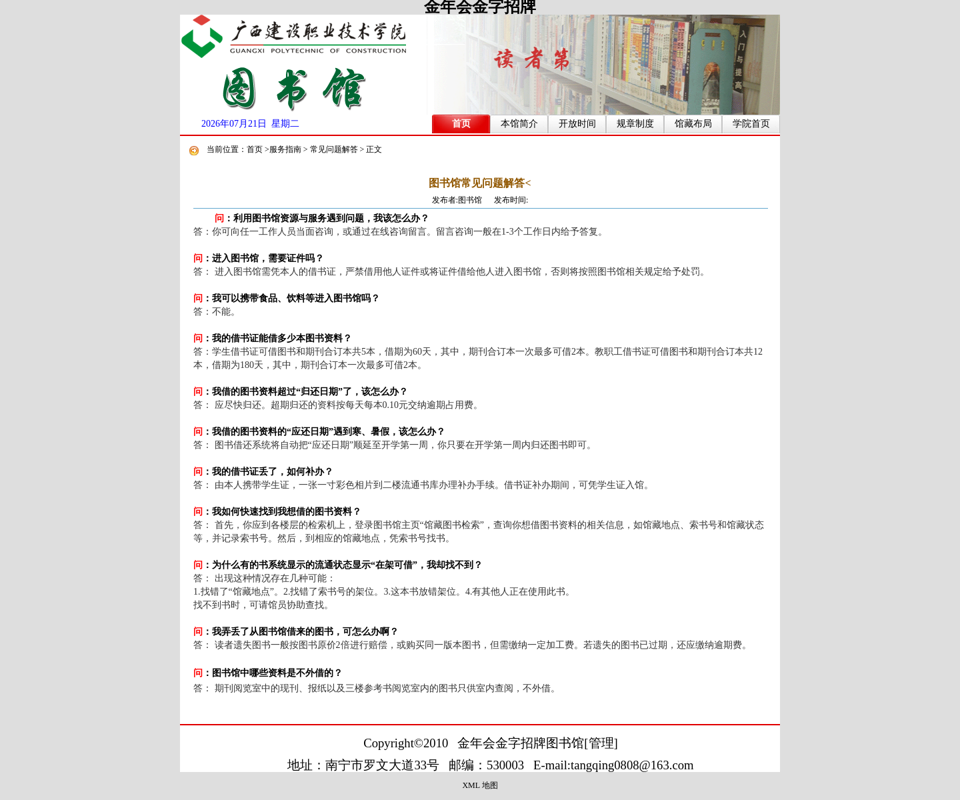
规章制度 (635, 124)
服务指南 (285, 149)
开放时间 (577, 124)
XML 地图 (479, 785)
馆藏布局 (693, 124)
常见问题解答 (334, 149)
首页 (461, 124)
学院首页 (751, 124)
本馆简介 (519, 124)
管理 (601, 743)
